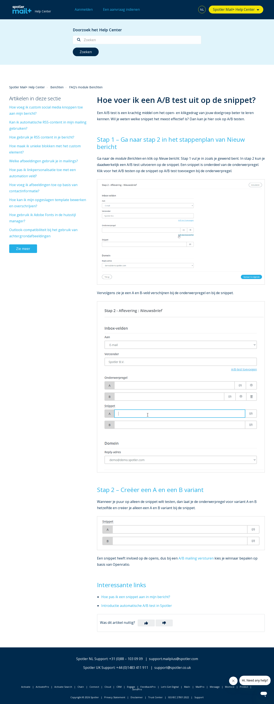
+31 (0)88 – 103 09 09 (126, 658)
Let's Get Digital (170, 686)
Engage (131, 686)
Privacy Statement (114, 697)
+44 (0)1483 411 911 (132, 667)
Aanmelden (84, 9)
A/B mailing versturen (196, 558)
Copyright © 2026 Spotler (84, 697)
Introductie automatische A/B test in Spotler (136, 605)
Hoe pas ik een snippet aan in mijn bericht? (135, 596)
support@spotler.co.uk (172, 667)
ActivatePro (42, 686)
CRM (119, 686)
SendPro (137, 689)
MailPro (200, 686)
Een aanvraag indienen (121, 9)
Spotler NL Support (92, 658)
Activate (25, 686)
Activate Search (63, 686)
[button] (146, 623)
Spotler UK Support (99, 667)
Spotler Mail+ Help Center (234, 9)
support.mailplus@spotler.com (173, 658)
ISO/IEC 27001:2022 (178, 697)
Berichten (57, 87)
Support (199, 697)
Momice (229, 686)
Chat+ (80, 686)
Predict (244, 686)
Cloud (107, 686)
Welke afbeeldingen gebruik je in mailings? (43, 161)
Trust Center (155, 697)
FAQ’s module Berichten (86, 87)
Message (215, 686)
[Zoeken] (137, 40)
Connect (94, 686)
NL (202, 10)
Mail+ (187, 686)
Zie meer (23, 248)
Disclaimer (137, 697)
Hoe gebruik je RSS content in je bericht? (41, 137)
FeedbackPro (148, 686)
